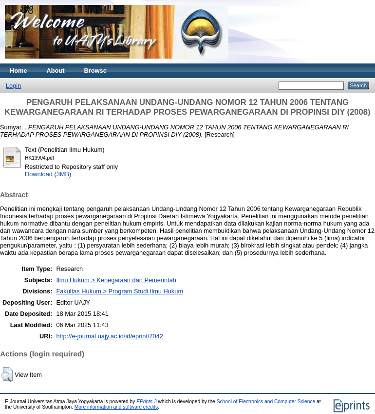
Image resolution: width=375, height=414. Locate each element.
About (56, 70)
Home (18, 70)
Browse (95, 70)
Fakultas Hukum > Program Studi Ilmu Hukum (119, 291)
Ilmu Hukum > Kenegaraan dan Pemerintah (116, 280)
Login (13, 85)
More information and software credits (116, 407)
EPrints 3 (146, 401)
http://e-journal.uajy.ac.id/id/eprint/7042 (109, 336)
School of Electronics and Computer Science (266, 401)
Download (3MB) (48, 174)
